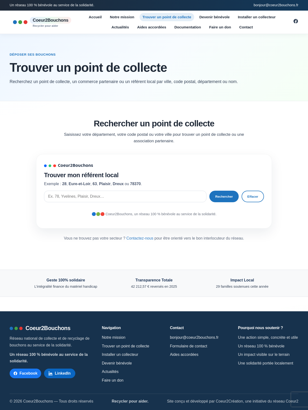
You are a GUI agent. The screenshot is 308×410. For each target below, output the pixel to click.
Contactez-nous (139, 238)
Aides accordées (151, 27)
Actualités (120, 27)
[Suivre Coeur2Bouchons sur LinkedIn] (59, 373)
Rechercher (224, 196)
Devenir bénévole (214, 17)
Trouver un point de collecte (166, 17)
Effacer (252, 196)
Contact (246, 27)
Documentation (187, 27)
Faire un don (220, 27)
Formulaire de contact (188, 346)
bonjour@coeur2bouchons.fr (276, 5)
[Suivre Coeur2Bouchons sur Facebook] (295, 22)
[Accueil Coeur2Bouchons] (42, 22)
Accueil (95, 17)
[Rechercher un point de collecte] (125, 196)
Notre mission (122, 17)
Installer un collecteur (257, 17)
